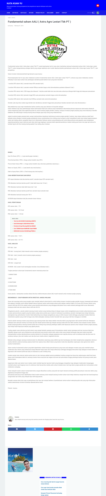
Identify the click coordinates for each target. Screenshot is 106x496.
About (59, 10)
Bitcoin (32, 10)
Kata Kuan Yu (15, 1)
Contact (65, 10)
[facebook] (14, 475)
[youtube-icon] (96, 4)
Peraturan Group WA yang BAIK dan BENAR (25, 243)
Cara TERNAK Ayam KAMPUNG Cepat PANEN (25, 246)
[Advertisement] (38, 156)
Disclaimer (51, 10)
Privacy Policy (41, 10)
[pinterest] (38, 475)
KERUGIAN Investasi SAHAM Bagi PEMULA (24, 248)
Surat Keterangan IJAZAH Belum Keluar (24, 241)
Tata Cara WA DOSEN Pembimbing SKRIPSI (25, 238)
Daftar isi (16, 10)
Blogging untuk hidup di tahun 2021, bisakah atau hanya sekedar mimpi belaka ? (85, 95)
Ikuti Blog (25, 10)
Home (9, 10)
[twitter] (26, 475)
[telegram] (62, 475)
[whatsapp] (50, 475)
